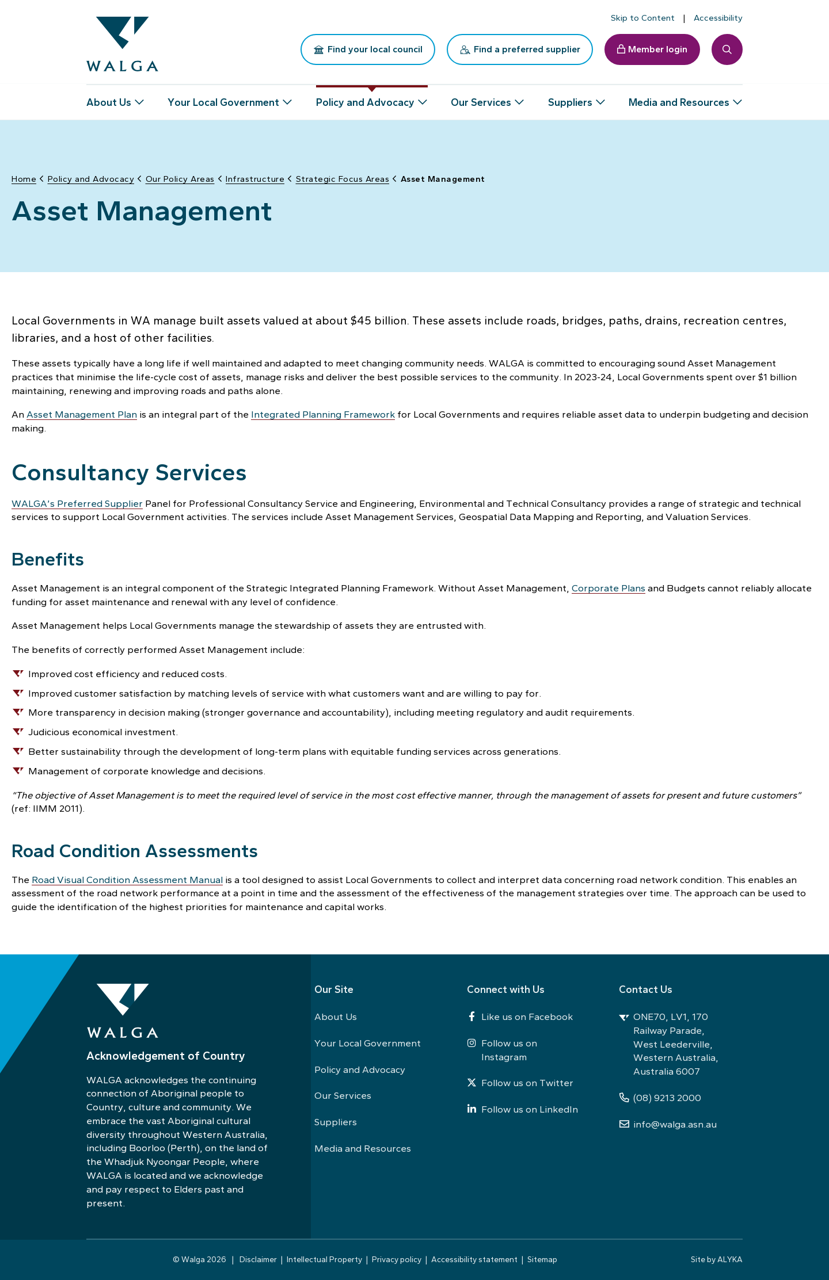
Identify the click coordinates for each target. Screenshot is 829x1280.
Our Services (342, 1095)
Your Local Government (367, 1043)
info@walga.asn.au (668, 1124)
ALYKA (730, 1259)
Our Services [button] (481, 97)
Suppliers (335, 1122)
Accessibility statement (474, 1259)
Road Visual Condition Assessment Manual (127, 878)
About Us (335, 1016)
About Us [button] (108, 97)
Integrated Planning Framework (323, 413)
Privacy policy (396, 1259)
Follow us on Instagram (502, 1050)
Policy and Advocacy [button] (365, 97)
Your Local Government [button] (223, 97)
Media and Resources (362, 1148)
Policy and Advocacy (359, 1069)
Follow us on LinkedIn (522, 1109)
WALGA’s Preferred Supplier (77, 502)
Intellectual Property (324, 1259)
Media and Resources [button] (679, 97)
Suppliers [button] (570, 97)
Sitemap (542, 1259)
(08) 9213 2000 (660, 1097)
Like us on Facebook (520, 1016)
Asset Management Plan (81, 413)
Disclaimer (258, 1259)
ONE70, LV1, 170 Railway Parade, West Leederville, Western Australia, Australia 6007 (668, 1044)
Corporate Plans (608, 587)
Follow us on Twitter (520, 1082)
